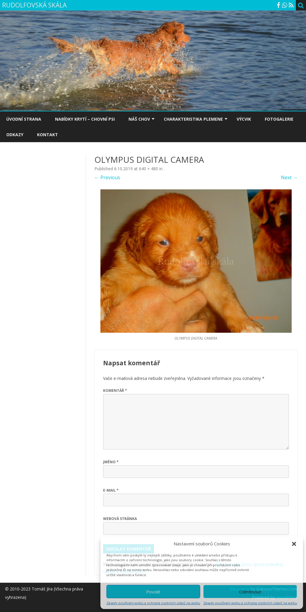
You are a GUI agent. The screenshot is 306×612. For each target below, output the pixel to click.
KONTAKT (47, 134)
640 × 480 (148, 168)
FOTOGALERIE (279, 119)
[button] (294, 544)
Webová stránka (120, 518)
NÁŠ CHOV (139, 119)
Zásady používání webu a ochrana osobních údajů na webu (153, 603)
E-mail (111, 490)
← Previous (107, 177)
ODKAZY (14, 134)
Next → (289, 177)
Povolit (153, 592)
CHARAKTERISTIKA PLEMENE (193, 119)
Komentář (115, 390)
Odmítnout (250, 592)
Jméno (111, 461)
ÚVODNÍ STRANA (23, 119)
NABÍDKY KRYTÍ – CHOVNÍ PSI (85, 119)
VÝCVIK (244, 119)
